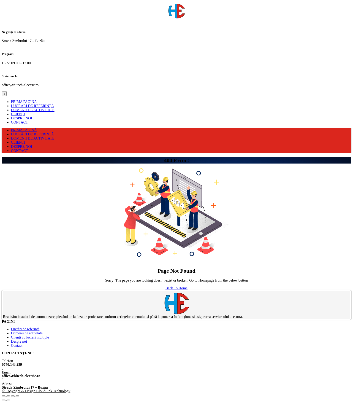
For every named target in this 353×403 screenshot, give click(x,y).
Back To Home (176, 288)
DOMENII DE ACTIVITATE (32, 110)
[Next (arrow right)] (8, 400)
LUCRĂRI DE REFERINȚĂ (32, 106)
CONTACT (19, 122)
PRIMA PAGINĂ (24, 102)
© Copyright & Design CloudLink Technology (36, 391)
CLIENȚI (18, 114)
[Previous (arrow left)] (3, 400)
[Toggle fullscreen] (13, 396)
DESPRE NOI (21, 118)
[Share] (8, 396)
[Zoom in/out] (17, 396)
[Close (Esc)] (3, 396)
